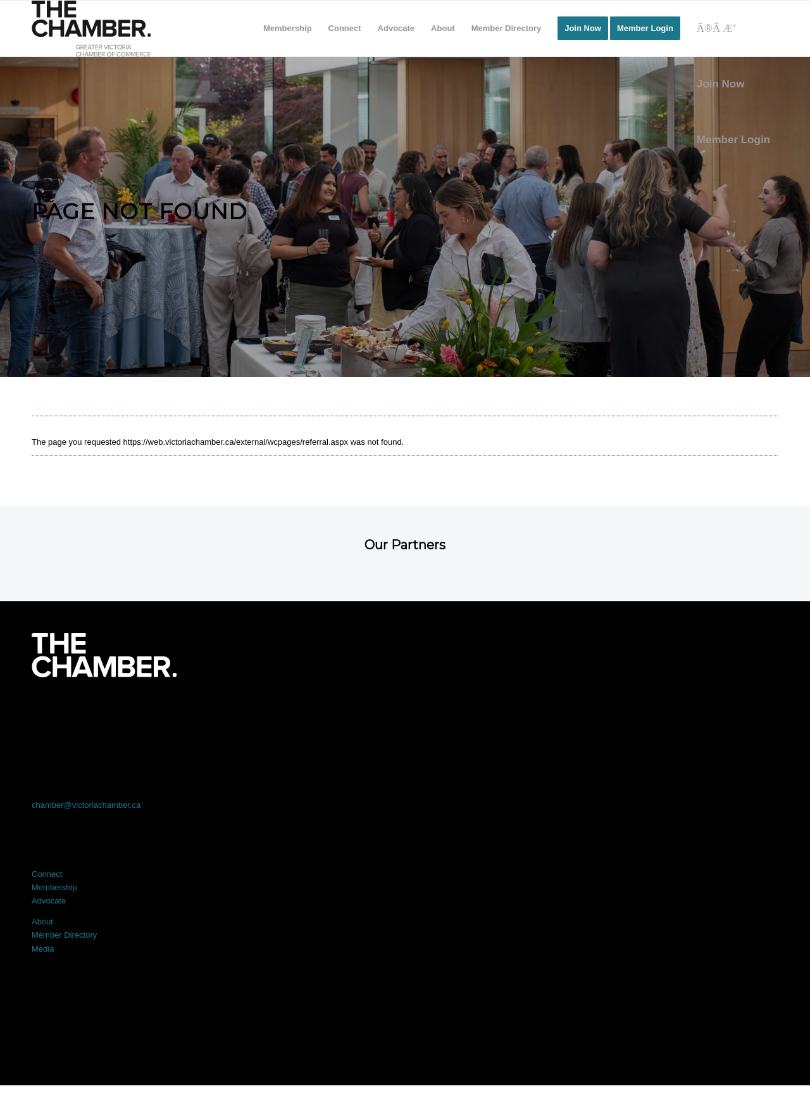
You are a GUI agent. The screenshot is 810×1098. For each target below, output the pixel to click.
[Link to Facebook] (106, 712)
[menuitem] (287, 28)
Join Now (721, 84)
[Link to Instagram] (554, 712)
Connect (47, 874)
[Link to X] (255, 712)
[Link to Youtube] (703, 712)
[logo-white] (104, 655)
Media (43, 949)
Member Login (733, 140)
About (42, 921)
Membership (54, 887)
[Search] (733, 28)
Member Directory (64, 935)
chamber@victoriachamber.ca (86, 805)
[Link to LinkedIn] (405, 712)
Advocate (49, 900)
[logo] (91, 28)
